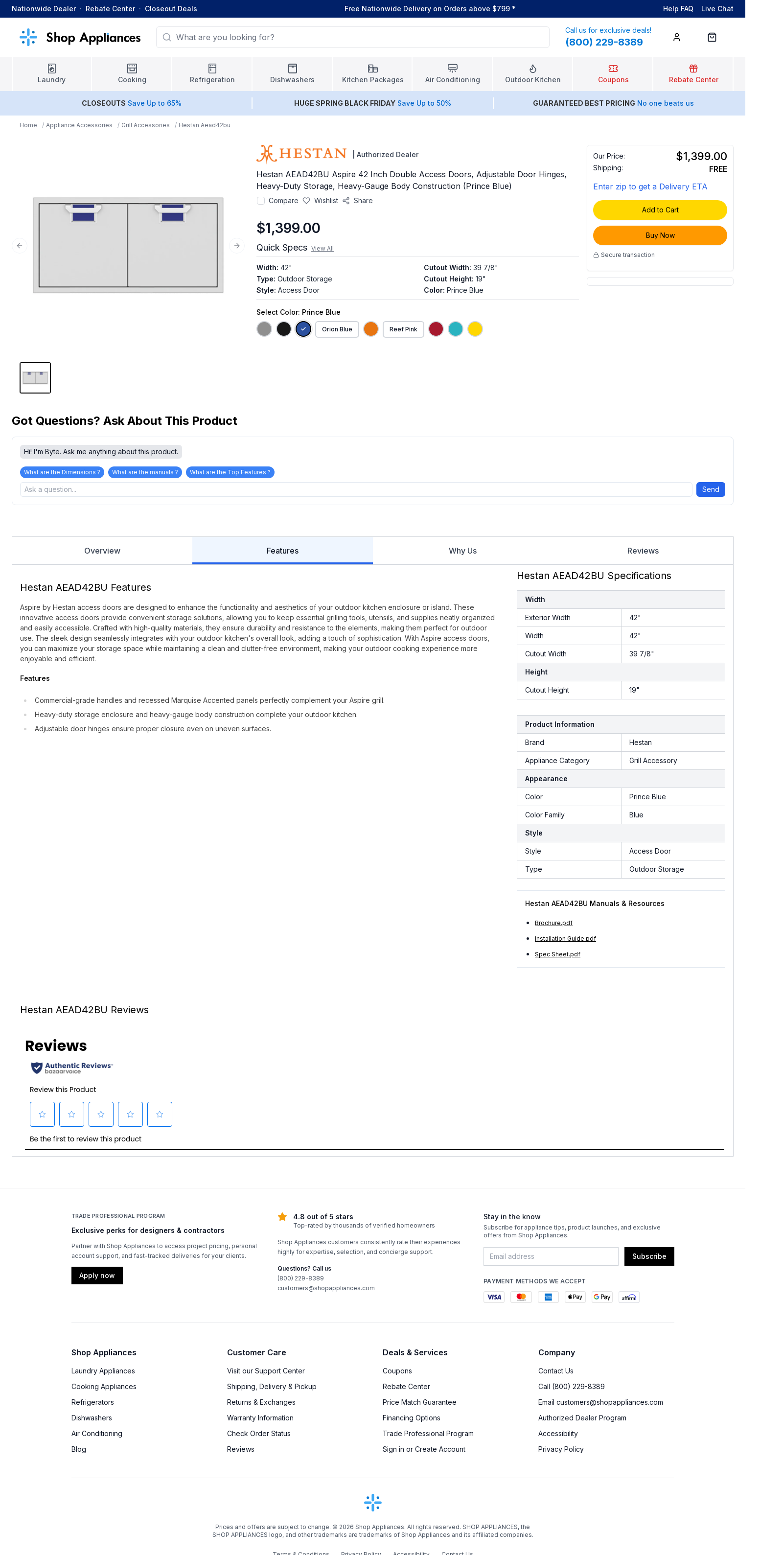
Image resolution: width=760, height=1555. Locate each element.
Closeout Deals (171, 8)
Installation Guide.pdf (565, 941)
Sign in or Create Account (424, 1452)
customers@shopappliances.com (326, 1291)
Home (28, 125)
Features (282, 558)
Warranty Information (260, 1420)
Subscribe (649, 1259)
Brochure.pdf (554, 925)
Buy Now (660, 235)
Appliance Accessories (79, 125)
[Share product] (357, 201)
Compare (284, 200)
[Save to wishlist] (320, 201)
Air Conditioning (96, 1436)
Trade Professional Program (428, 1436)
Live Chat (717, 8)
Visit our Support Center (266, 1373)
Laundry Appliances (103, 1373)
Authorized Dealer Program (582, 1420)
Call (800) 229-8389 (571, 1389)
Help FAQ (678, 8)
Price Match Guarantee (420, 1405)
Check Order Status (259, 1436)
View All (322, 248)
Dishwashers (91, 1420)
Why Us (463, 553)
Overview (102, 553)
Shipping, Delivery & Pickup (272, 1389)
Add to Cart (660, 210)
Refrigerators (92, 1405)
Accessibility (558, 1436)
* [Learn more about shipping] (514, 8)
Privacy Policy (561, 1452)
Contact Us (556, 1373)
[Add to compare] (261, 201)
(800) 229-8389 (300, 1281)
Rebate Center (110, 8)
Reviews (643, 553)
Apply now (97, 1278)
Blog (78, 1452)
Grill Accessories (145, 125)
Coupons (397, 1373)
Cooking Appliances (104, 1389)
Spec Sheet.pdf (557, 957)
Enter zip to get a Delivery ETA (650, 186)
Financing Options (411, 1420)
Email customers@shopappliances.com (600, 1405)
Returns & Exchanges (261, 1405)
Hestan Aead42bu (204, 125)
